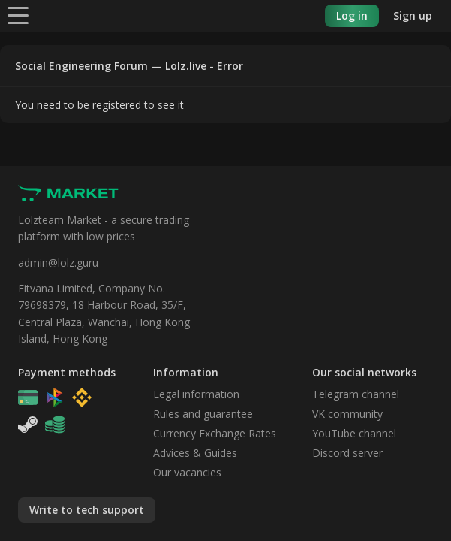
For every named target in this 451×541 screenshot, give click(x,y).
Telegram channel (355, 394)
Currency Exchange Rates (214, 433)
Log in (352, 15)
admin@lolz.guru (58, 262)
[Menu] (18, 15)
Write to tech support (86, 510)
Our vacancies (187, 472)
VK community (347, 414)
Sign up (412, 15)
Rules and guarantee (203, 414)
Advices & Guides (195, 453)
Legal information (196, 394)
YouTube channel (354, 433)
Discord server (347, 453)
